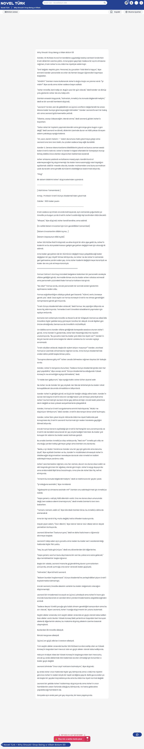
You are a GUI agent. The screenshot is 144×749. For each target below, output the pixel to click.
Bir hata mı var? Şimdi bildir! (72, 735)
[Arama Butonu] (105, 3)
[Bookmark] (115, 12)
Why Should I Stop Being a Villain (27, 8)
